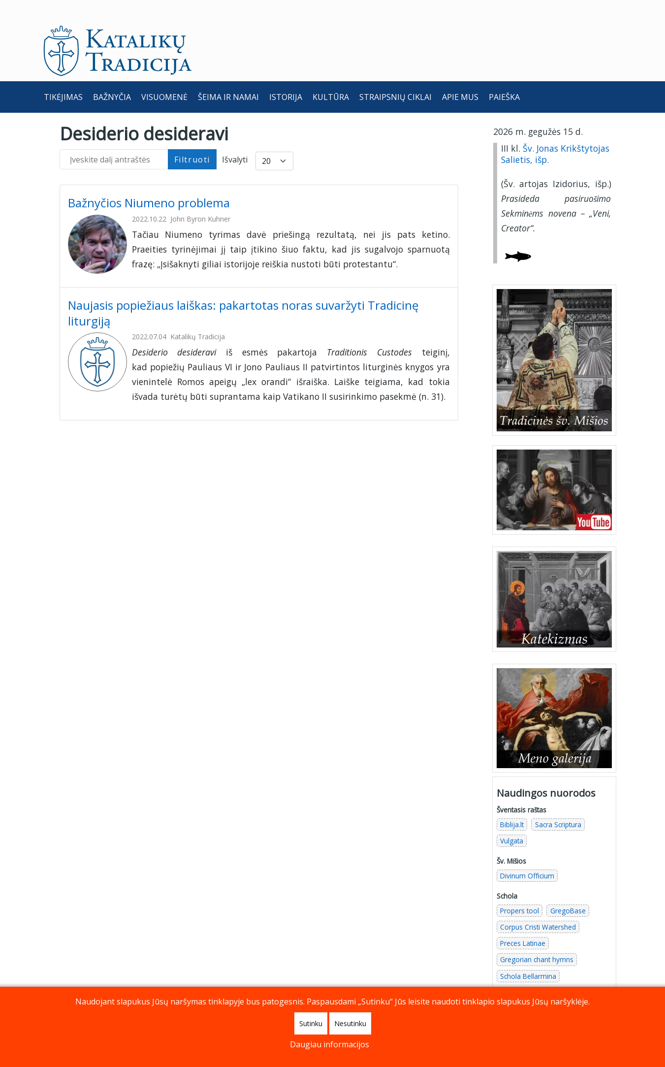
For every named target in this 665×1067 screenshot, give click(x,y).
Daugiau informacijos (329, 1044)
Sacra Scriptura (558, 803)
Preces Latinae (522, 922)
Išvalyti (235, 138)
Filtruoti (192, 137)
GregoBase (568, 889)
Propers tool (519, 889)
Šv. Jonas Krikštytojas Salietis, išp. (555, 132)
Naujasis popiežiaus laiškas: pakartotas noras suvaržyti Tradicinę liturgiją (243, 291)
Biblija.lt (512, 803)
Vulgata (511, 819)
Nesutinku (350, 1023)
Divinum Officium (527, 854)
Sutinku (310, 1023)
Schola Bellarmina (528, 954)
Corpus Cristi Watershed (538, 905)
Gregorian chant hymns (536, 938)
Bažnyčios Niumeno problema (150, 181)
